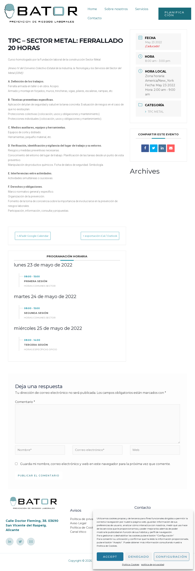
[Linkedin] (10, 544)
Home (91, 11)
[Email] (31, 544)
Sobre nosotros (113, 11)
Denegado (138, 556)
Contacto (94, 16)
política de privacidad (152, 564)
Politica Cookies (130, 564)
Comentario (25, 402)
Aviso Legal (78, 526)
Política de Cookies (84, 530)
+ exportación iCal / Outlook (94, 236)
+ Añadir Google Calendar (38, 236)
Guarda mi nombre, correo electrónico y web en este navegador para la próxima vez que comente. (95, 466)
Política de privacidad (85, 521)
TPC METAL (154, 111)
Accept (110, 556)
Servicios (137, 11)
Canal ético (78, 534)
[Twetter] (20, 544)
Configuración (171, 556)
